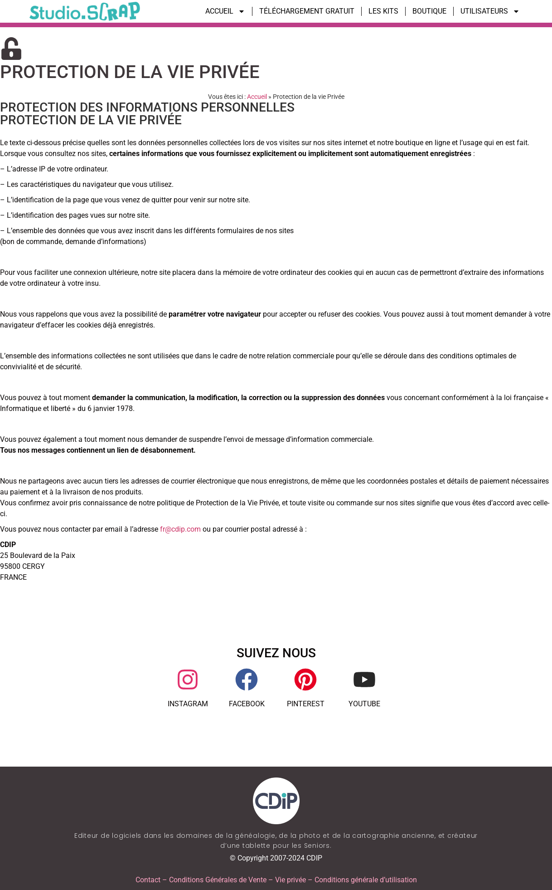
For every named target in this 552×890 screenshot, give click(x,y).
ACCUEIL (225, 11)
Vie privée (290, 879)
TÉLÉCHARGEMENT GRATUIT (306, 11)
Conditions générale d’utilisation (366, 879)
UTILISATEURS (490, 11)
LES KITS (383, 11)
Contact (148, 879)
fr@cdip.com (180, 529)
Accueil (257, 96)
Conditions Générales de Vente (217, 879)
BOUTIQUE (429, 11)
